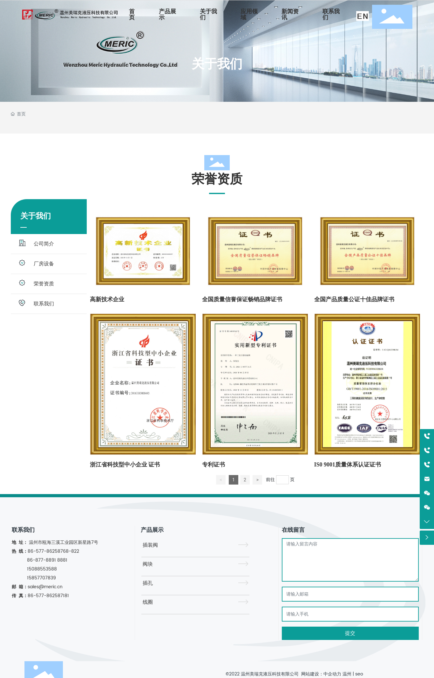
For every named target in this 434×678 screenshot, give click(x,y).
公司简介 (44, 244)
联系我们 (44, 304)
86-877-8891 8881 (47, 560)
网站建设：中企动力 (320, 674)
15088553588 (42, 569)
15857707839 (41, 578)
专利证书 (213, 464)
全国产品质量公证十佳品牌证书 (354, 299)
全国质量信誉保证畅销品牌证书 (242, 299)
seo (359, 674)
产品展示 (152, 530)
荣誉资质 (44, 284)
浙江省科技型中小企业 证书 (125, 464)
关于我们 (217, 63)
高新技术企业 (107, 299)
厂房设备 (44, 264)
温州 (346, 674)
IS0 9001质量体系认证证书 (347, 464)
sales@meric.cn (45, 586)
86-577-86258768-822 (54, 551)
